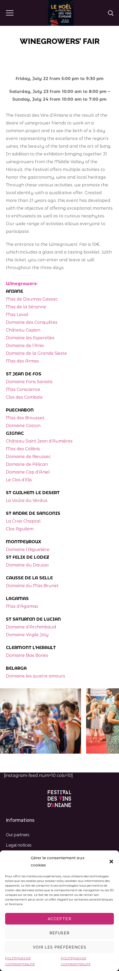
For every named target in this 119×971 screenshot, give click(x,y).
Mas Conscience (23, 389)
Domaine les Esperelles (30, 337)
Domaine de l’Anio (25, 345)
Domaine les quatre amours (35, 676)
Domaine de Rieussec (28, 456)
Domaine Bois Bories (27, 655)
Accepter (59, 919)
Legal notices (19, 845)
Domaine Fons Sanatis (29, 381)
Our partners (17, 834)
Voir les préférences (59, 947)
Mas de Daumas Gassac (32, 299)
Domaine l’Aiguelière (27, 549)
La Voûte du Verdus (26, 500)
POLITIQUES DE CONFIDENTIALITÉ (20, 961)
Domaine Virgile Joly (27, 634)
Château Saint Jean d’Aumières (39, 441)
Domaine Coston (23, 425)
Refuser (59, 933)
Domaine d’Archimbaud (31, 627)
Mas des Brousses (25, 417)
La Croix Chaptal (23, 521)
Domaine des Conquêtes (31, 322)
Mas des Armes (22, 361)
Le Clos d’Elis (19, 479)
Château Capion (23, 330)
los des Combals (26, 397)
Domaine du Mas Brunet (32, 585)
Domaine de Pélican (27, 464)
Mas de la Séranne (26, 306)
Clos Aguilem (20, 528)
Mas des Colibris (23, 448)
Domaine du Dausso (27, 565)
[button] (111, 861)
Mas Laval (17, 314)
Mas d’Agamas (22, 606)
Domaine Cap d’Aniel (28, 472)
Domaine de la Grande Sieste (36, 353)
